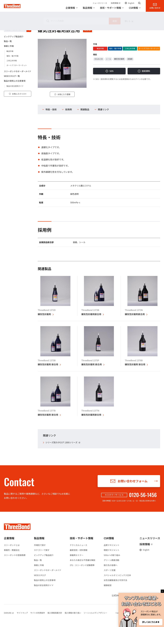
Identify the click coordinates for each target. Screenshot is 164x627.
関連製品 (84, 109)
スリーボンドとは (12, 545)
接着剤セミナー (76, 555)
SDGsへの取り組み (112, 555)
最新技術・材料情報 (78, 550)
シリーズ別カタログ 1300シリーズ (63, 442)
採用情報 (116, 3)
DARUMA (9, 612)
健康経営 (108, 585)
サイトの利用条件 (37, 612)
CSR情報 (109, 538)
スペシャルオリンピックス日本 (117, 575)
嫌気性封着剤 (44, 314)
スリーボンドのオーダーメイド (47, 570)
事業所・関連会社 (12, 550)
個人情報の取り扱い (73, 612)
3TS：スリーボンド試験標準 (82, 565)
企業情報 (9, 538)
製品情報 (9, 23)
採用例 (68, 109)
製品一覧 (38, 560)
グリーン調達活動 (111, 560)
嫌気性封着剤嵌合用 (91, 314)
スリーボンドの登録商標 (14, 555)
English (131, 3)
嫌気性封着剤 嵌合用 (48, 364)
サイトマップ (22, 612)
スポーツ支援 (109, 570)
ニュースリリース (100, 3)
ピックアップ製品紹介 (43, 555)
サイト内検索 (139, 3)
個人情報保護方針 (55, 612)
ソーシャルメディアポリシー (95, 612)
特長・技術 (51, 109)
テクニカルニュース (78, 545)
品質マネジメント (111, 545)
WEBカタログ (40, 575)
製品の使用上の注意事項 (44, 580)
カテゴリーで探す (41, 550)
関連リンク (103, 109)
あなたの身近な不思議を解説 (82, 560)
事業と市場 (39, 565)
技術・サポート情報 (81, 538)
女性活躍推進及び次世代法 (115, 580)
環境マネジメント (111, 550)
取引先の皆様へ (110, 565)
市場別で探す (40, 545)
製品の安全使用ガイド (43, 585)
